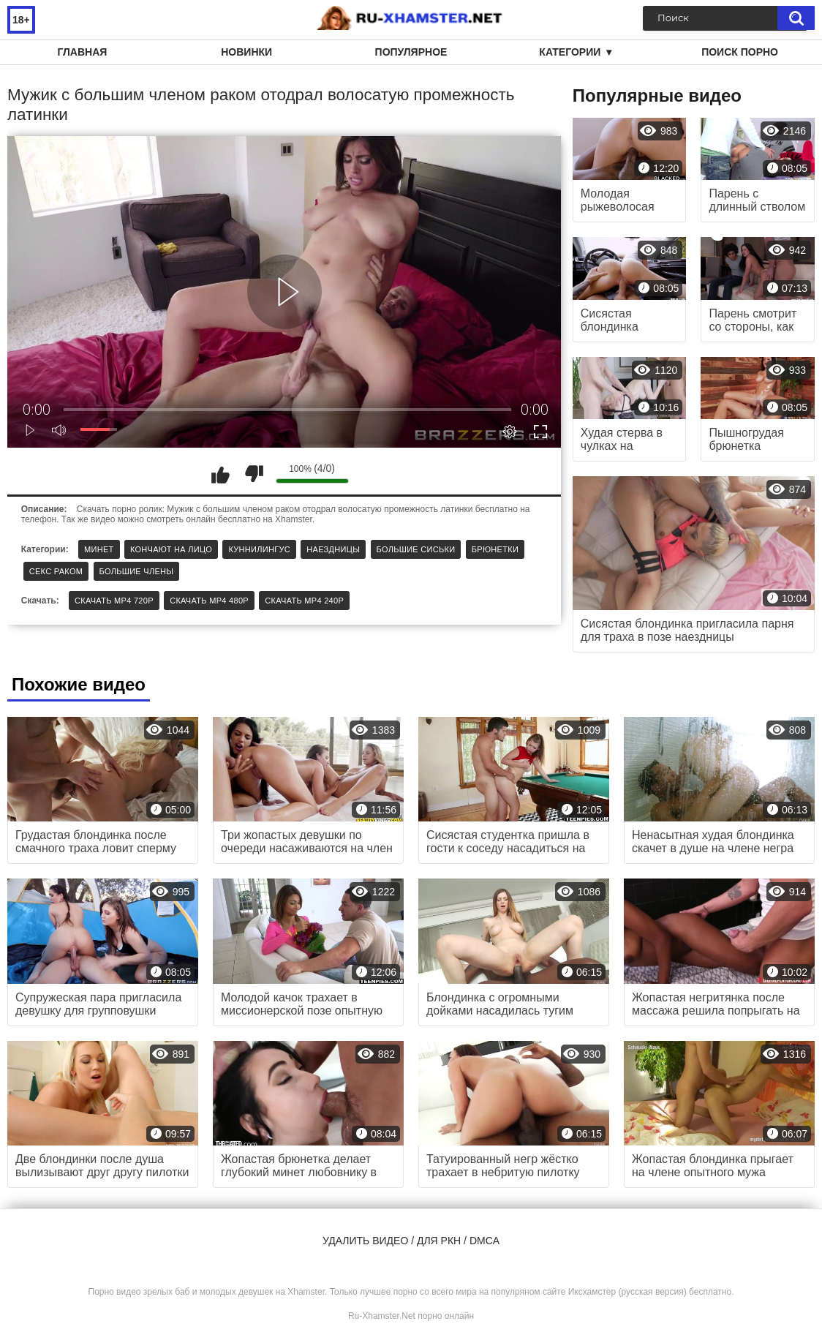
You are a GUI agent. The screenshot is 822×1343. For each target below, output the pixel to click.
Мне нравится (220, 474)
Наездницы (333, 549)
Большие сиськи (416, 549)
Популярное (411, 52)
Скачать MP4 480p (209, 600)
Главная (82, 52)
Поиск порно (739, 52)
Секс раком (56, 571)
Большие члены (136, 571)
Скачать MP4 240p (304, 600)
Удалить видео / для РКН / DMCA (411, 1240)
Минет (99, 549)
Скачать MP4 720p (114, 600)
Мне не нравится (253, 474)
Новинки (246, 52)
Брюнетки (495, 549)
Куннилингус (259, 549)
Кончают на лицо (171, 549)
